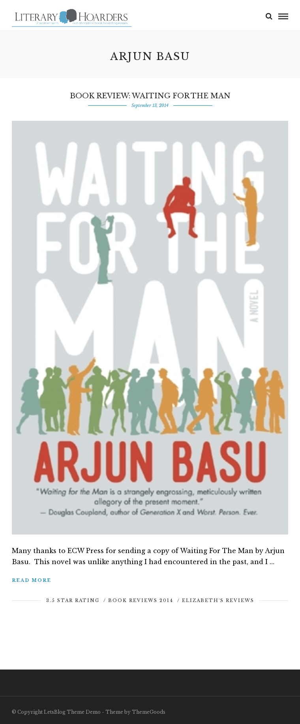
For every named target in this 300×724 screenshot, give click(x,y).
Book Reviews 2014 (140, 600)
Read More (31, 580)
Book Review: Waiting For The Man (150, 96)
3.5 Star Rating (72, 600)
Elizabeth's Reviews (218, 600)
